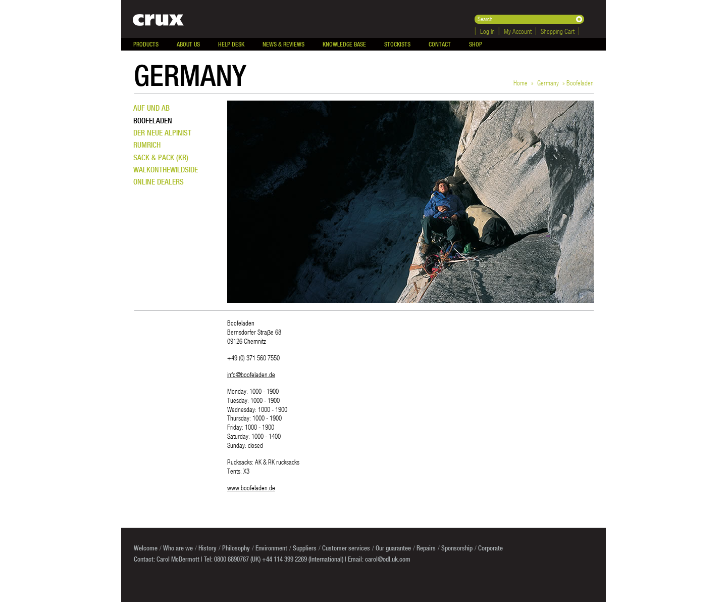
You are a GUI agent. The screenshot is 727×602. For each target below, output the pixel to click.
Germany (548, 82)
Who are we (178, 547)
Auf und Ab (151, 108)
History (207, 547)
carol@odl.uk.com (387, 559)
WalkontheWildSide (165, 169)
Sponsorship (457, 547)
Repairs (426, 547)
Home (520, 82)
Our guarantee (393, 547)
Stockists (397, 44)
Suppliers (305, 547)
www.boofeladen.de (251, 487)
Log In (487, 31)
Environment (271, 547)
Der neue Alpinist (162, 132)
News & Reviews (283, 44)
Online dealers (158, 182)
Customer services (346, 547)
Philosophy (236, 547)
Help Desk (231, 44)
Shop (475, 44)
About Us (188, 44)
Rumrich (147, 145)
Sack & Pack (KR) (160, 157)
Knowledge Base (344, 44)
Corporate (490, 547)
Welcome (146, 547)
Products (146, 44)
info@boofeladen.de (251, 374)
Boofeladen (152, 120)
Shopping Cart (558, 31)
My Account (518, 31)
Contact (440, 44)
